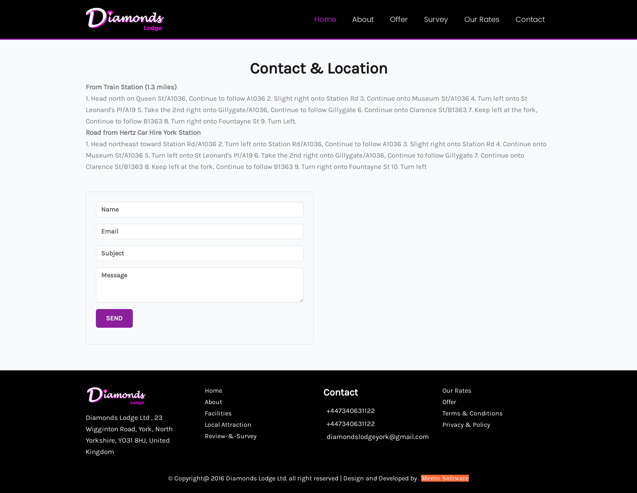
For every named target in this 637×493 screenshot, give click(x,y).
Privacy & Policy (466, 424)
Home (325, 19)
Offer (399, 19)
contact (530, 19)
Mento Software (445, 478)
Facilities (218, 413)
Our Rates (481, 19)
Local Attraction (228, 424)
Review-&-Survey (230, 436)
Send (114, 318)
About (363, 19)
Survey (436, 19)
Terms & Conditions (472, 413)
